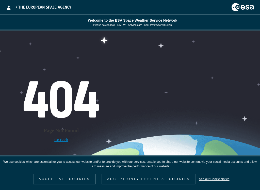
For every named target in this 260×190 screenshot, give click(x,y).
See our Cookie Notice (214, 179)
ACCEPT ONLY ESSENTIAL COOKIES (148, 179)
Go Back (61, 140)
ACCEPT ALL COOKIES (64, 179)
